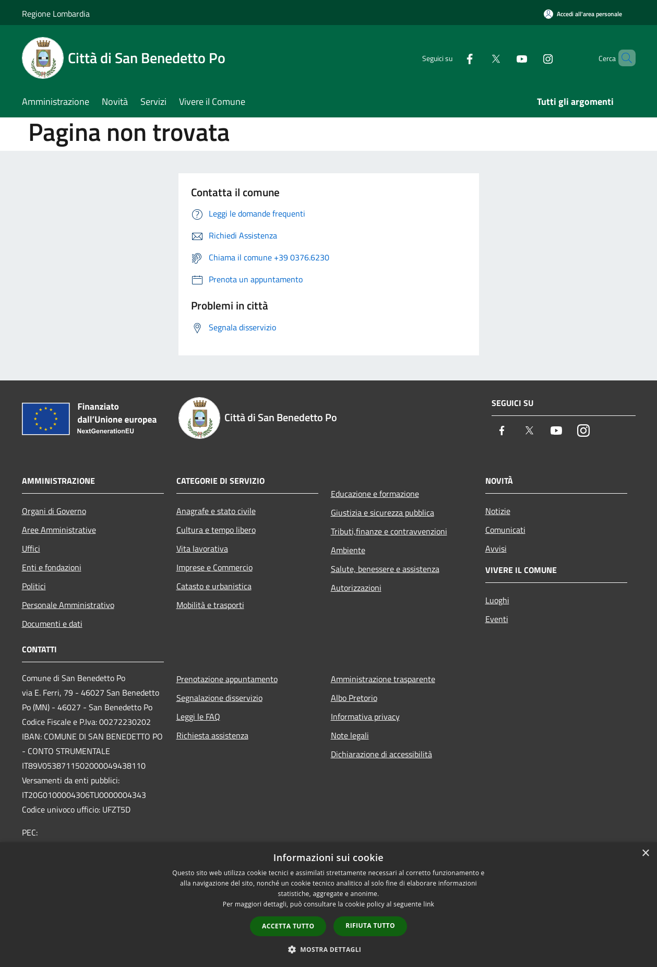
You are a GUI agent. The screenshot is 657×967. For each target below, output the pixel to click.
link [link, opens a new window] (428, 904)
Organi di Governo (54, 511)
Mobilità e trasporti (210, 605)
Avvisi (496, 548)
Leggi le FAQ (198, 716)
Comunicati (505, 529)
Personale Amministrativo (68, 605)
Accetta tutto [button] (288, 926)
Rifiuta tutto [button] (370, 925)
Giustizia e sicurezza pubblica (382, 512)
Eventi (496, 619)
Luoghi (497, 600)
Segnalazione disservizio (219, 697)
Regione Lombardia (56, 13)
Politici (34, 586)
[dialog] (328, 904)
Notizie (497, 511)
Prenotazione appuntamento (227, 679)
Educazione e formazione (375, 493)
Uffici (31, 548)
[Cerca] (623, 57)
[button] (329, 949)
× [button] (645, 853)
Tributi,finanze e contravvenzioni (389, 531)
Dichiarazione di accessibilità (381, 754)
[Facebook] (451, 58)
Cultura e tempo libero (216, 529)
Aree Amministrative (59, 529)
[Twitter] (478, 58)
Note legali (350, 735)
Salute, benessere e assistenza (385, 569)
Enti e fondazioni (51, 567)
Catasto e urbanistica (214, 586)
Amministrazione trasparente (383, 679)
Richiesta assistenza (212, 735)
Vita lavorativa (202, 548)
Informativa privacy (365, 716)
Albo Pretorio (354, 697)
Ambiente (348, 550)
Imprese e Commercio (214, 567)
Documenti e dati (52, 623)
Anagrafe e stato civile (216, 511)
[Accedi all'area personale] (583, 14)
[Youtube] (504, 58)
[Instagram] (530, 58)
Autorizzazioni (356, 587)
